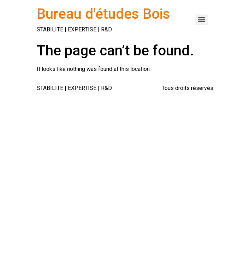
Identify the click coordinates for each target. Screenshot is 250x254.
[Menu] (201, 19)
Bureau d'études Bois (103, 14)
